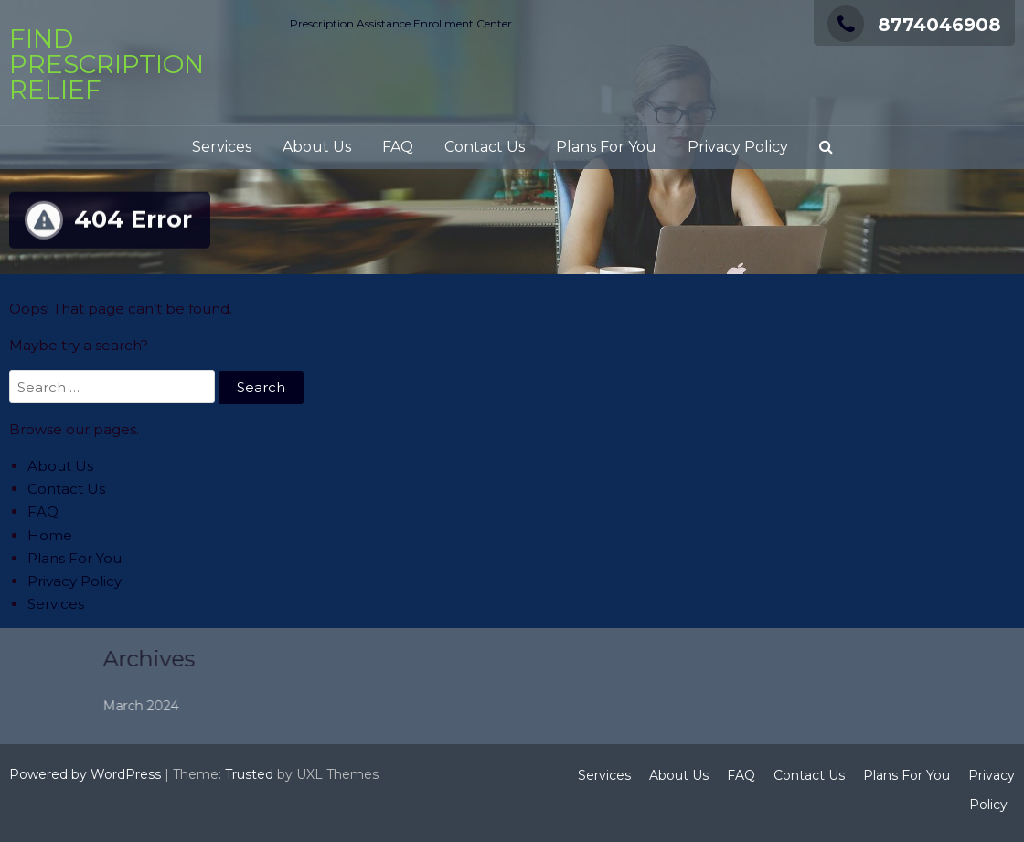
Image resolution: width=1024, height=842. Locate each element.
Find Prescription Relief (106, 64)
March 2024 (191, 706)
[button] (826, 147)
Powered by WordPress (85, 774)
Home (49, 535)
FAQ (397, 146)
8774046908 (914, 25)
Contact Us (484, 146)
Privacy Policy (738, 146)
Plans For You (606, 146)
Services (221, 146)
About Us (317, 146)
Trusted (249, 774)
